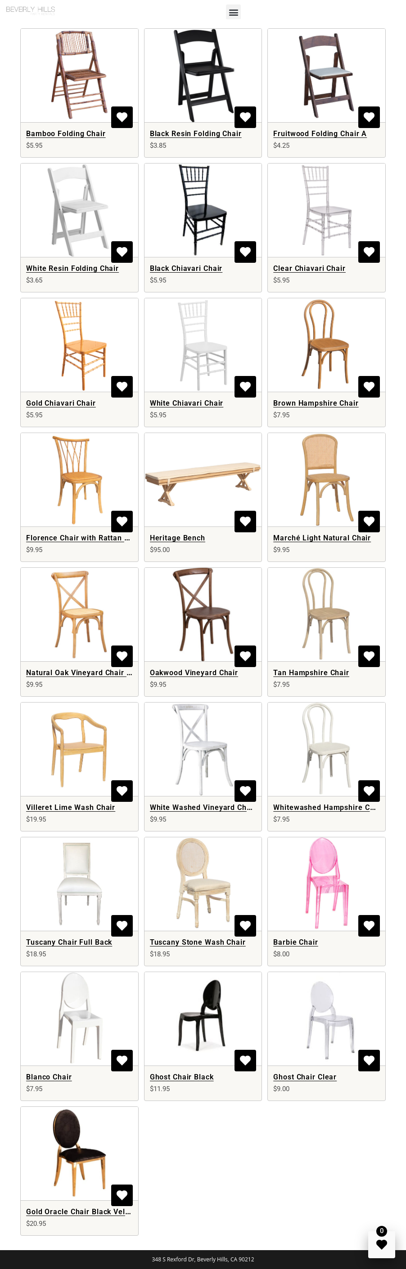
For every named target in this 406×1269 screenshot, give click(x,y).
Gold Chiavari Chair (61, 403)
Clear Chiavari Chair (309, 268)
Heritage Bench (177, 538)
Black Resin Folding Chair (196, 133)
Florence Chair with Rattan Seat (83, 538)
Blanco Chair (49, 1077)
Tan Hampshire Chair (311, 672)
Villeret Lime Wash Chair (70, 807)
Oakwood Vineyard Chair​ (194, 672)
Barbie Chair (295, 942)
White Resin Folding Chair (72, 268)
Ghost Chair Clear (305, 1077)
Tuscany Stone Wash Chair (198, 942)
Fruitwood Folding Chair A (320, 133)
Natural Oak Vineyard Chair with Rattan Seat (106, 672)
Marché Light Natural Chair (322, 538)
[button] (233, 11)
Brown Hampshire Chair (315, 403)
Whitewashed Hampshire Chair (328, 807)
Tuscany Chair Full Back (69, 942)
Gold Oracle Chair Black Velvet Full (89, 1211)
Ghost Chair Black (182, 1077)
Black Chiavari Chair (186, 268)
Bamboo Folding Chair (66, 133)
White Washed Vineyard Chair (203, 807)
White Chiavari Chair (187, 403)
